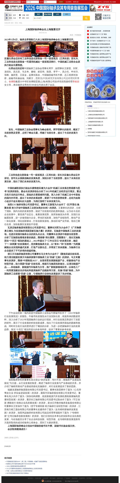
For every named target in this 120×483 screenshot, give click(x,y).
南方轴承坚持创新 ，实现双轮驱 (100, 31)
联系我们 (31, 478)
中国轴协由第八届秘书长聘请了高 (100, 47)
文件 (14, 15)
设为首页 (106, 2)
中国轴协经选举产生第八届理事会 (100, 60)
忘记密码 (68, 2)
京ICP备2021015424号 (71, 481)
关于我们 (89, 478)
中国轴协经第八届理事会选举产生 (100, 54)
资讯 (16, 23)
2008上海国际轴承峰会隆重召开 (16, 466)
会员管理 (45, 478)
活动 (10, 18)
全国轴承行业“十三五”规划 (98, 34)
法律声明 (82, 478)
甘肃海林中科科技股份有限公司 (97, 119)
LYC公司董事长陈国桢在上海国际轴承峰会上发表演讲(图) (24, 468)
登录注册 (38, 478)
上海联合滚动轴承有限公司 (96, 115)
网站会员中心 (98, 2)
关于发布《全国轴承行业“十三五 (100, 41)
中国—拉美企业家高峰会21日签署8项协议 (19, 471)
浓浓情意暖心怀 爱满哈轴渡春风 (100, 44)
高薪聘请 (74, 478)
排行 (27, 15)
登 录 (61, 2)
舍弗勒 (90, 129)
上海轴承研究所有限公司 (95, 122)
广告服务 (67, 478)
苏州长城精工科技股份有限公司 (97, 133)
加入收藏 (113, 2)
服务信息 (60, 478)
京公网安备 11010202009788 (52, 481)
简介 (10, 15)
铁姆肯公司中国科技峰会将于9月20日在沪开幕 (20, 464)
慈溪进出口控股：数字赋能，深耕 (100, 37)
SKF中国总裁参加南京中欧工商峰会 (17, 473)
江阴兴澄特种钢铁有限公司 (96, 112)
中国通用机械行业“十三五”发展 (100, 51)
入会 (14, 18)
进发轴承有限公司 (93, 108)
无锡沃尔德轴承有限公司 (95, 126)
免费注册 (76, 2)
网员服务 (53, 478)
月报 (23, 15)
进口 (23, 18)
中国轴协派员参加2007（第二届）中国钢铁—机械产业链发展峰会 (26, 461)
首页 (12, 23)
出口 (27, 18)
